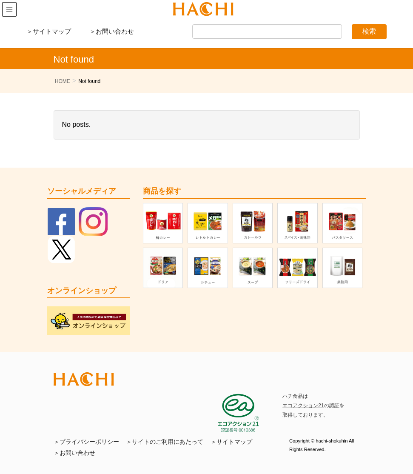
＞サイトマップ (48, 31)
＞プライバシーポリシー (86, 442)
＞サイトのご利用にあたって (164, 442)
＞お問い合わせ (111, 31)
